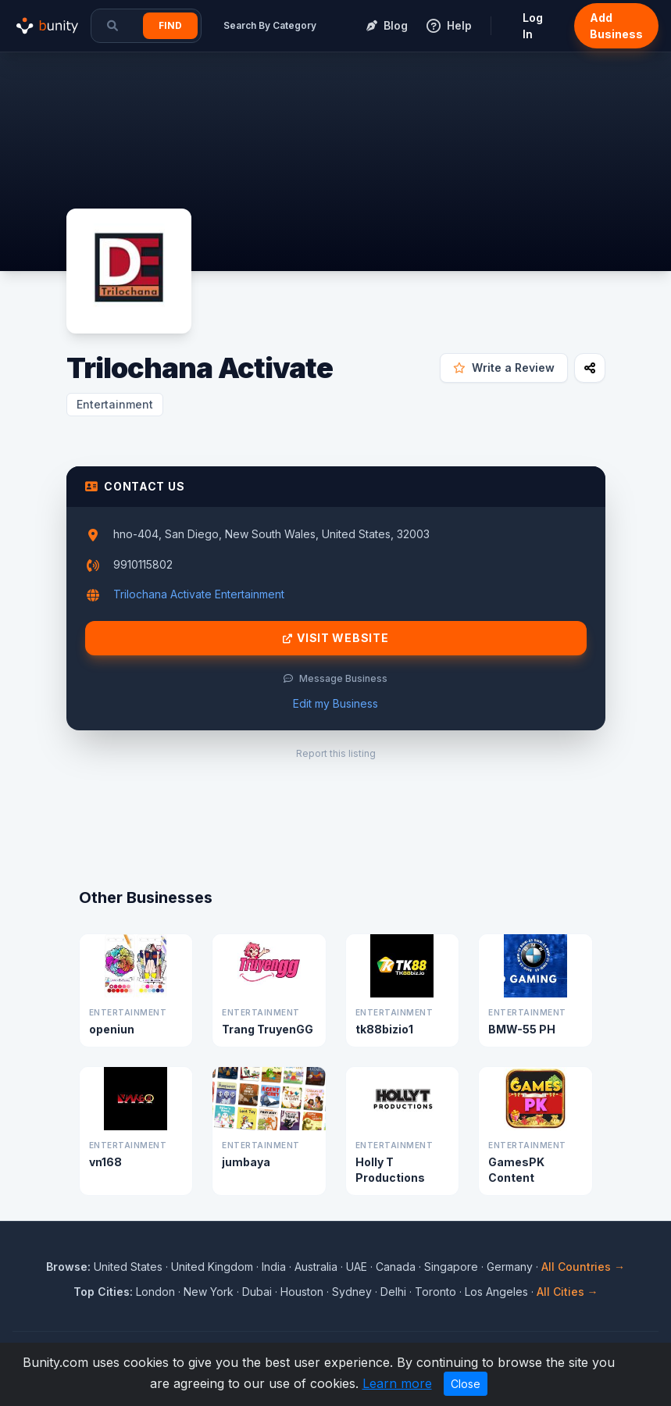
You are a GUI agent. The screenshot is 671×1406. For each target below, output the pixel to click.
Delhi (393, 1291)
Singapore (451, 1266)
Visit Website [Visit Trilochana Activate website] (336, 638)
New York (209, 1291)
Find (170, 25)
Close (465, 1383)
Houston (301, 1291)
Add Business (616, 26)
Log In (533, 26)
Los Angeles (496, 1291)
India (274, 1266)
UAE (356, 1266)
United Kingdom (212, 1266)
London (155, 1291)
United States (128, 1266)
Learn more (397, 1383)
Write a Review (504, 367)
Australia (315, 1266)
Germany (510, 1266)
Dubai (257, 1291)
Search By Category (269, 25)
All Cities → (567, 1291)
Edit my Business (335, 703)
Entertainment (115, 404)
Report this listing (336, 753)
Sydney (352, 1291)
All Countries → (583, 1266)
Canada (396, 1266)
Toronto (435, 1291)
